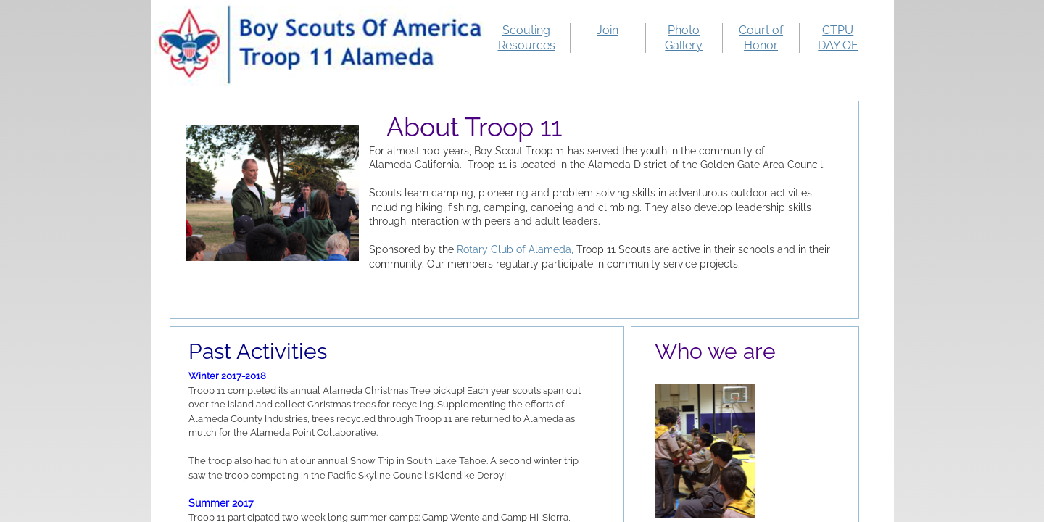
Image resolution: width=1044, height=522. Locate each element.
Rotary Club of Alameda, (515, 249)
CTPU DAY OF (838, 37)
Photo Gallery (684, 37)
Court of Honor (761, 37)
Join (607, 30)
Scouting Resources (526, 37)
